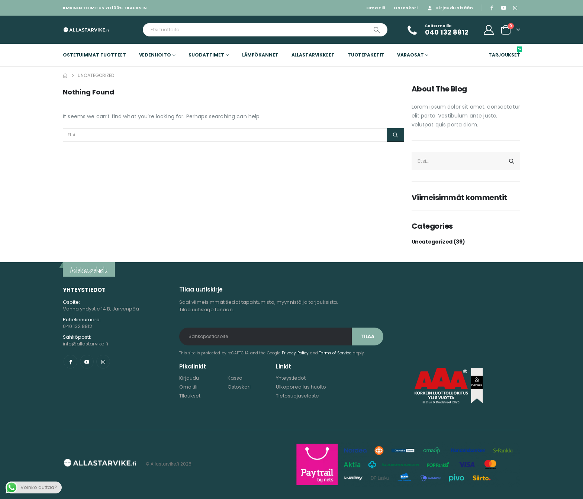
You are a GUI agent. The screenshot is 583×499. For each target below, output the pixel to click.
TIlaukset (189, 395)
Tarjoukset (504, 52)
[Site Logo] (86, 29)
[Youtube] (503, 8)
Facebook (70, 361)
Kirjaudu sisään (449, 8)
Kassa (235, 378)
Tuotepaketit (366, 55)
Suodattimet (206, 55)
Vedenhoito (155, 55)
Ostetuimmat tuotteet (94, 55)
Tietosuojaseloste (297, 395)
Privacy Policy (295, 353)
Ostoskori (405, 8)
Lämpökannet (260, 55)
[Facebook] (492, 8)
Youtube (87, 361)
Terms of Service (335, 353)
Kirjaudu (189, 378)
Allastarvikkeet (313, 55)
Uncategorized (432, 241)
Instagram (103, 361)
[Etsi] (376, 29)
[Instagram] (515, 8)
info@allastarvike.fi (85, 343)
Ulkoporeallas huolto (301, 386)
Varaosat (410, 55)
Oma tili (375, 8)
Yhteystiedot (291, 378)
